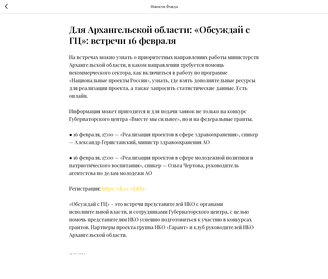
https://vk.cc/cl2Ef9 (123, 188)
